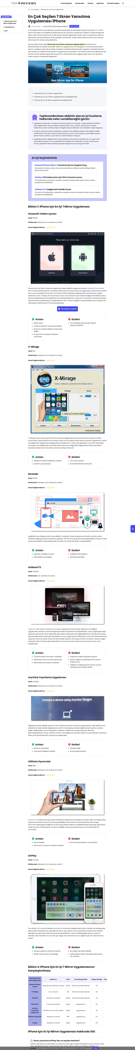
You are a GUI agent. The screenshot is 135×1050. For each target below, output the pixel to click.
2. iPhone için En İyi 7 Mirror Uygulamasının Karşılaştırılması (55, 97)
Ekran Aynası (74, 26)
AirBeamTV (40, 189)
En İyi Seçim (35, 9)
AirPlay (38, 177)
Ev (29, 9)
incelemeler (79, 3)
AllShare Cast (33, 820)
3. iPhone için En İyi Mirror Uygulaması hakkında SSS (53, 100)
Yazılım (90, 3)
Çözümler (100, 3)
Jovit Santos (35, 26)
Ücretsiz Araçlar (113, 3)
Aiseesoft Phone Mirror (46, 165)
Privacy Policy (88, 1048)
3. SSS (5, 31)
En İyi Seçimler (66, 3)
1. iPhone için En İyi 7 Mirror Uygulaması (10, 22)
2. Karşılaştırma (9, 27)
